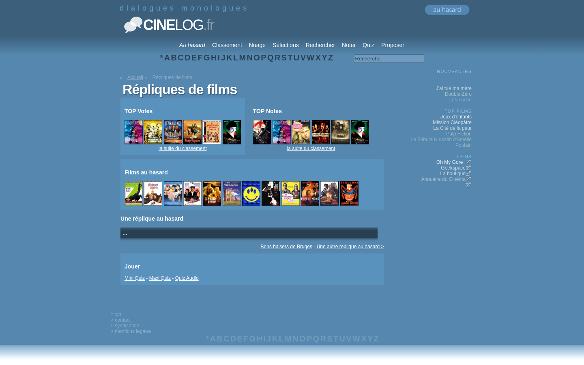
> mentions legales (131, 331)
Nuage (257, 45)
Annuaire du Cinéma (443, 179)
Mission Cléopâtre (452, 122)
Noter (349, 45)
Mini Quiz (135, 278)
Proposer (392, 45)
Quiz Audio (187, 278)
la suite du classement (183, 148)
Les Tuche (460, 100)
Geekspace (453, 168)
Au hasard (192, 45)
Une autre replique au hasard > (350, 246)
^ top (116, 314)
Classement (227, 45)
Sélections (286, 45)
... (124, 233)
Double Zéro (458, 94)
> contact (121, 320)
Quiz (368, 45)
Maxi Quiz (160, 278)
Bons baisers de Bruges (286, 246)
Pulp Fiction (459, 134)
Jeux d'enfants (456, 117)
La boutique (453, 173)
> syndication (125, 325)
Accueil (135, 77)
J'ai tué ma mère (454, 88)
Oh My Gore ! (451, 162)
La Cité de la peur (452, 128)
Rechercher (320, 45)
